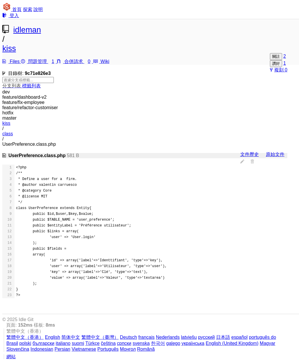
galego (173, 343)
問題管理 (39, 61)
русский (206, 337)
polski (25, 343)
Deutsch (128, 337)
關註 (276, 56)
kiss (9, 48)
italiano (63, 343)
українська (192, 343)
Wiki (101, 61)
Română (145, 349)
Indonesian (42, 349)
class (7, 133)
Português (108, 349)
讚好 (276, 63)
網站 (11, 356)
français (146, 337)
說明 (38, 9)
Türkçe (92, 343)
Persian (62, 349)
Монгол (128, 349)
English (52, 337)
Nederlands (168, 337)
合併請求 (75, 61)
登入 (10, 15)
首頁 (17, 9)
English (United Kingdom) (232, 343)
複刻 (277, 69)
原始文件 (275, 154)
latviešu (189, 337)
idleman (27, 29)
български (43, 343)
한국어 (158, 343)
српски (124, 343)
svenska (141, 343)
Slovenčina (17, 349)
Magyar (267, 343)
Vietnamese (84, 349)
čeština (108, 343)
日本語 (223, 337)
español (239, 337)
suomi (78, 343)
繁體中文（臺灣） (100, 337)
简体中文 (70, 337)
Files (11, 61)
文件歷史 (249, 154)
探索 (27, 9)
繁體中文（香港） (25, 337)
